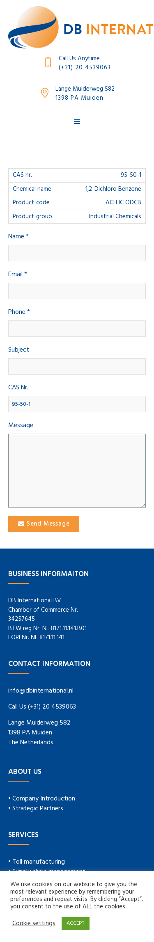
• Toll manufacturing (36, 862)
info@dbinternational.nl (41, 691)
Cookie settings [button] (33, 923)
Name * (18, 237)
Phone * (19, 312)
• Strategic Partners (35, 808)
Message (20, 426)
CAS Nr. (18, 388)
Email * (17, 275)
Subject (18, 350)
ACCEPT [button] (76, 923)
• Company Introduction (41, 798)
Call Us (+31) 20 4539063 (42, 707)
